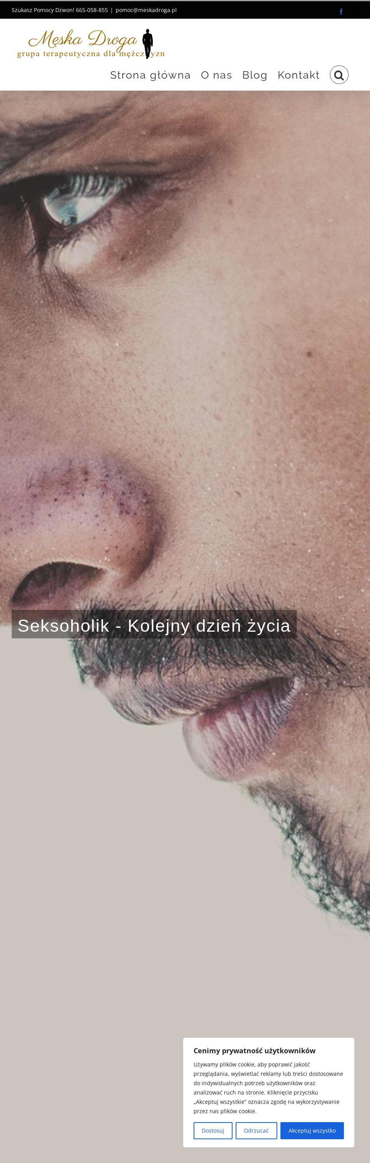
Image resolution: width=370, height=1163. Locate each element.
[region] (268, 1092)
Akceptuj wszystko (312, 1130)
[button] (339, 74)
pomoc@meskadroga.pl (146, 10)
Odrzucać (256, 1130)
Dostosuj (213, 1130)
